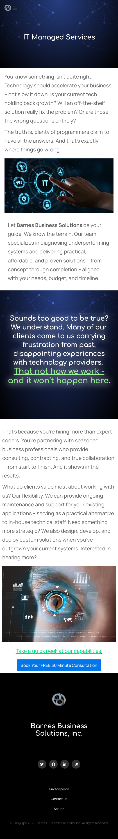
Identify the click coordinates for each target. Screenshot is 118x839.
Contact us (59, 799)
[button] (15, 8)
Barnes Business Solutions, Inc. (59, 729)
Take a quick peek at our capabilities (58, 650)
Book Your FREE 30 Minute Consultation (59, 665)
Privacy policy (59, 789)
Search (59, 809)
